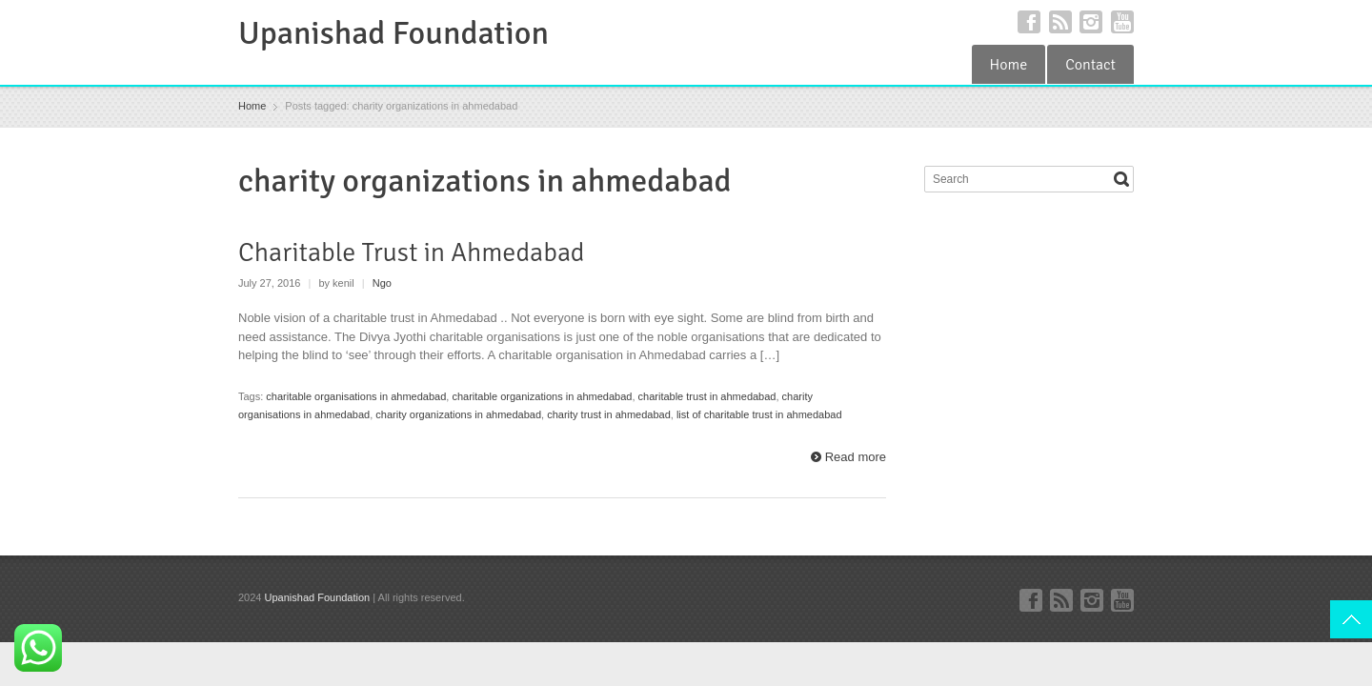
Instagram (1090, 21)
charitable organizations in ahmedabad (542, 396)
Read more (855, 457)
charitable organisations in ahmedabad (356, 396)
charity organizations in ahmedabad (458, 414)
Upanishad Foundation (393, 33)
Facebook (1029, 21)
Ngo (382, 283)
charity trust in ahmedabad (609, 414)
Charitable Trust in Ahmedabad (411, 252)
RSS (1060, 21)
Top (1351, 619)
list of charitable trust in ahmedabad (759, 414)
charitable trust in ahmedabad (707, 396)
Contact (1090, 64)
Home (1009, 64)
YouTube (1122, 21)
